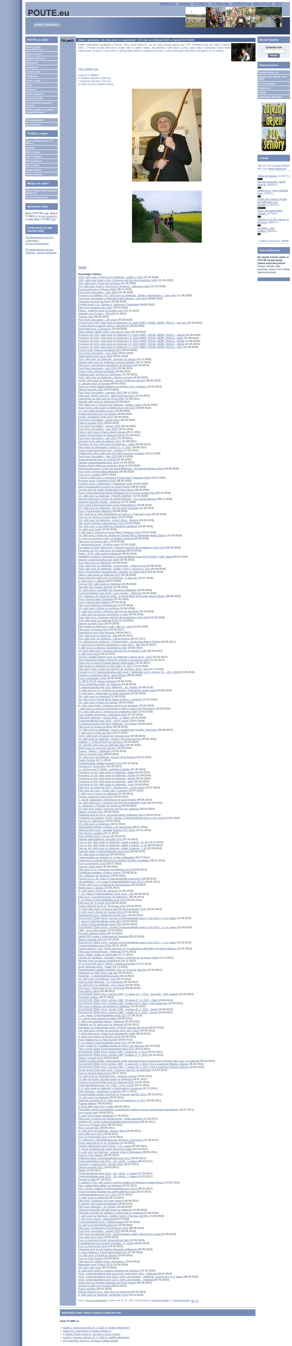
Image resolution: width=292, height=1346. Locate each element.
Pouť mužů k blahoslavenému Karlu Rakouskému (107, 505)
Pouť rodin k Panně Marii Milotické (98, 471)
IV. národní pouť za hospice (94, 383)
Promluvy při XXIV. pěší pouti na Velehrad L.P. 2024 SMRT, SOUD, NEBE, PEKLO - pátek (130, 337)
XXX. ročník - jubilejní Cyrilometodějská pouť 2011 (107, 1188)
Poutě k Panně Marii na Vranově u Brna (101, 435)
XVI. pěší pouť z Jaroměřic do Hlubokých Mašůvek (107, 526)
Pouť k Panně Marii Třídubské (95, 599)
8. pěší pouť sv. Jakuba (91, 580)
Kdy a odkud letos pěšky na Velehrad (99, 1185)
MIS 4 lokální (33, 165)
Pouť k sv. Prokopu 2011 (92, 1124)
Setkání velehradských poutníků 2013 (100, 839)
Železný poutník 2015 (90, 754)
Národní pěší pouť (35, 58)
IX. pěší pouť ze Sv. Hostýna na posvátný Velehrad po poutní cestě (117, 690)
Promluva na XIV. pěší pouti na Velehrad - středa (106, 778)
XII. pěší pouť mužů (89, 529)
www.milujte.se (277, 168)
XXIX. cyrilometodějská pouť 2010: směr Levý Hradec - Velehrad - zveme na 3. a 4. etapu (130, 1276)
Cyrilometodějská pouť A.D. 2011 (97, 1194)
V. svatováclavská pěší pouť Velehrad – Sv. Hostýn (107, 687)
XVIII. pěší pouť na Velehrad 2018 (98, 620)
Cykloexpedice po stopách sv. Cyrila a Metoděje (106, 857)
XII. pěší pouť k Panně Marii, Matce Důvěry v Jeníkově (110, 699)
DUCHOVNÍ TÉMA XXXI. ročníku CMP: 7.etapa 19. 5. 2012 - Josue (117, 1012)
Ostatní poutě (33, 71)
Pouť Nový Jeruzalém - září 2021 (97, 438)
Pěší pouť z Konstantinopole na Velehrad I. (103, 896)
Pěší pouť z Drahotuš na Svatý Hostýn (100, 1200)
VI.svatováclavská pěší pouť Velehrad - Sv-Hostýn (107, 723)
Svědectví (31, 89)
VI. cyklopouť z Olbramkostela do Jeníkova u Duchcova (110, 1139)
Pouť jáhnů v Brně (88, 991)
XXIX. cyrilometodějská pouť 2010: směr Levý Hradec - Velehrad (116, 1279)
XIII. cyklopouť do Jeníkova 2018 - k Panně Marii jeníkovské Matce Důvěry (121, 596)
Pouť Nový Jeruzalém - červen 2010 (99, 1231)
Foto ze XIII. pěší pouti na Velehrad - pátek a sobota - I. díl (112, 848)
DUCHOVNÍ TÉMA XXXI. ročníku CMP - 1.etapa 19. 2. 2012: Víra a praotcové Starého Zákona (133, 1067)
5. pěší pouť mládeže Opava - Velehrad (101, 1021)
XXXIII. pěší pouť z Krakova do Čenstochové (104, 884)
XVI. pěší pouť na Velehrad (94, 696)
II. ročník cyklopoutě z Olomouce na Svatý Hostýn (107, 799)
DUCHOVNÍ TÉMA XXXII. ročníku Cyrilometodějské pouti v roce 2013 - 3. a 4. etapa (127, 927)
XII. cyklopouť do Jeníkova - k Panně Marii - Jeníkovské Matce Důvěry (119, 641)
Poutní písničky (87, 1288)
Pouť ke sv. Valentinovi (91, 820)
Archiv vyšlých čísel (36, 197)
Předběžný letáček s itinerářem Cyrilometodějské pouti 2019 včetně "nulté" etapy (125, 556)
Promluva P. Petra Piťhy (92, 766)
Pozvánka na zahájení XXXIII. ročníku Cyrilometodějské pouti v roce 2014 (121, 817)
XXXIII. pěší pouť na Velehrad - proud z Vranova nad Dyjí (111, 380)
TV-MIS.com (220, 3)
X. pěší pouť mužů (89, 653)
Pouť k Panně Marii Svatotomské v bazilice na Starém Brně (112, 571)
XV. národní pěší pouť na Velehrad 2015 (101, 745)
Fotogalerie (32, 76)
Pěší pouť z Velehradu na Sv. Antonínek (101, 988)
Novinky (30, 147)
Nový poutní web (88, 1112)
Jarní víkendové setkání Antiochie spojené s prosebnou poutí (113, 659)
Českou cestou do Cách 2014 (95, 796)
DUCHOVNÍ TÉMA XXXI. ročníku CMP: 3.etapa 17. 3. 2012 (113, 1054)
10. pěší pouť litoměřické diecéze (97, 1225)
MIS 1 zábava (33, 152)
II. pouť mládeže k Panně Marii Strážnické (102, 1252)
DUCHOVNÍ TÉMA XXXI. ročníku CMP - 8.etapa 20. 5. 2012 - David (118, 1009)
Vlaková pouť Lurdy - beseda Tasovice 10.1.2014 (106, 830)
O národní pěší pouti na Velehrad (97, 1203)
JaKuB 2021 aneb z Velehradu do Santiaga (103, 936)
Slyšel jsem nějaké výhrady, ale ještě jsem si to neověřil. (272, 202)
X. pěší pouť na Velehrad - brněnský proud (103, 1294)
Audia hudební (34, 170)
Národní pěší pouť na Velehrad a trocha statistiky (106, 362)
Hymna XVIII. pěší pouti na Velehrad (99, 584)
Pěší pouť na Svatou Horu (93, 541)
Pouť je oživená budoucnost (94, 1073)
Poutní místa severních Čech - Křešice (100, 450)
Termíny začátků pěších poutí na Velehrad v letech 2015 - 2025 (115, 656)
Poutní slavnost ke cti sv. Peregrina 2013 (102, 906)
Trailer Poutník (86, 760)
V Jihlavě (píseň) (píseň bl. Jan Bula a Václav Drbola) (91, 1334)
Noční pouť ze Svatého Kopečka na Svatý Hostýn (107, 1282)
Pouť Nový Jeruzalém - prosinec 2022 (100, 392)
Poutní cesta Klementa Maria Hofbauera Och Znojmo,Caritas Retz (116, 492)
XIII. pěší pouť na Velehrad (93, 854)
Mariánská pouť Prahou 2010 (95, 1264)
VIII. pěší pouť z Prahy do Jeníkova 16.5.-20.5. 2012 (108, 1030)
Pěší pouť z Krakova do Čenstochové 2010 (103, 1228)
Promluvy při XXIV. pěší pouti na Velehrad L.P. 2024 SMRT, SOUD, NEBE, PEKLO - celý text (132, 322)
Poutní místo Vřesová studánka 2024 (99, 350)
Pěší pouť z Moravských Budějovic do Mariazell (105, 365)
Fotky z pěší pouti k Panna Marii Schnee (101, 432)
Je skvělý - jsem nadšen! (266, 230)
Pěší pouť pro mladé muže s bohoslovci (101, 1261)
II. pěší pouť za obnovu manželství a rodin (102, 647)
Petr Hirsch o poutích (90, 833)
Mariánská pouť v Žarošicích (94, 328)
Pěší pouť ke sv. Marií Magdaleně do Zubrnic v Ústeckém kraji (114, 514)
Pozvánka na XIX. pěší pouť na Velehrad (102, 550)
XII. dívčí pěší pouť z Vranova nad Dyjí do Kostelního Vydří (112, 802)
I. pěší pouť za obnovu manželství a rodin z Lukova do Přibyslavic (116, 708)
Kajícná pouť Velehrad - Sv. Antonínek (100, 981)
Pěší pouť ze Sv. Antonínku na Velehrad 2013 (104, 869)
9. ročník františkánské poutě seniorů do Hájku (105, 1149)
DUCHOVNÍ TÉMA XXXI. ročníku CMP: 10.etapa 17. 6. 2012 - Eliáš (117, 1000)
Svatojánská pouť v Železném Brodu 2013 (102, 915)
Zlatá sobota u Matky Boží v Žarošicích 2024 (104, 331)
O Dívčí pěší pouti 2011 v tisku (96, 1106)
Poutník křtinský (87, 1103)
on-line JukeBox (267, 83)
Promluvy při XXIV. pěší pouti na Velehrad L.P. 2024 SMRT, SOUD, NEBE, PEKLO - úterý (130, 347)
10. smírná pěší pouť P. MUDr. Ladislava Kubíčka (107, 963)
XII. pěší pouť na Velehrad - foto (96, 978)
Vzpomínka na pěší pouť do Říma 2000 (101, 398)
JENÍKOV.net (241, 3)
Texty (29, 85)
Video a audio (33, 80)
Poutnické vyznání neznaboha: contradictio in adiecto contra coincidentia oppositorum (128, 1109)
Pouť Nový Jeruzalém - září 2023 (97, 368)
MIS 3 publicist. (34, 161)
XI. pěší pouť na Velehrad (93, 1197)
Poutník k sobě (87, 1179)
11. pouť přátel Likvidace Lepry (96, 410)
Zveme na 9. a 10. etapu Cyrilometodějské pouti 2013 (109, 878)
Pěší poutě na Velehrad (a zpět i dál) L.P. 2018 (105, 626)
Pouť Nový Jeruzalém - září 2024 (97, 319)
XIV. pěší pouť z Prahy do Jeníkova (98, 608)
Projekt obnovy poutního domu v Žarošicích (103, 325)
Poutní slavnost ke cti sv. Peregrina (98, 1142)
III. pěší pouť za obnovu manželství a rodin (103, 614)
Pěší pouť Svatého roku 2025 (95, 307)
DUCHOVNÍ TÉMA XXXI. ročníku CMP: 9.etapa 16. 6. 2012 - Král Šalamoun (122, 1003)
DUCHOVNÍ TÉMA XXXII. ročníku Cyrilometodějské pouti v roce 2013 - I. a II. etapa (127, 942)
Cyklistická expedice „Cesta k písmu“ (99, 872)
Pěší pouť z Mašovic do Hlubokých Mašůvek (104, 1006)
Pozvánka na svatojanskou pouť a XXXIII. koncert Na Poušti (113, 1027)
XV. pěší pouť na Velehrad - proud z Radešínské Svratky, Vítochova (117, 729)
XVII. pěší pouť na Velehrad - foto (97, 635)
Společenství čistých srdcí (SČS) (272, 78)
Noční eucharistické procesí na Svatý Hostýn (104, 486)
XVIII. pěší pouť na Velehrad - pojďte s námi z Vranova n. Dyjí (114, 568)
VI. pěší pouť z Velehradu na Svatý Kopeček (104, 693)
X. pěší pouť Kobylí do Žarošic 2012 (99, 1036)
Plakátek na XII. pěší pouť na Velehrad (100, 1024)
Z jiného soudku (34, 98)
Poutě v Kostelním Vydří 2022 (95, 416)
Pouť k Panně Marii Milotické (95, 511)
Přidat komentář (181, 1300)
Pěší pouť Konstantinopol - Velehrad (99, 951)
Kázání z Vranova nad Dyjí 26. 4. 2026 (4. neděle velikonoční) (96, 1327)
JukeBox (184, 3)
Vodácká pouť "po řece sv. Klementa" (99, 374)
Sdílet (82, 267)
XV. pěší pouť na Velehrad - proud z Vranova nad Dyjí (109, 738)
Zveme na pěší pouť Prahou (95, 1285)
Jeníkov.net (264, 88)
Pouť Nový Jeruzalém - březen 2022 (99, 426)
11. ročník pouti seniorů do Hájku (97, 1018)
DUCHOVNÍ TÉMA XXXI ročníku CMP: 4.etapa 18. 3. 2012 (112, 1051)
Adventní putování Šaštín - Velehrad (99, 501)
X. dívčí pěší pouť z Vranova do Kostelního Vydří (106, 1033)
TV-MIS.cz (201, 3)
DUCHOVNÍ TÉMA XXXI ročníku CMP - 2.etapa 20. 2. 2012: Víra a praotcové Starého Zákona (133, 1063)
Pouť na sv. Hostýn (89, 474)
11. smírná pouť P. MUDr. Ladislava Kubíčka (104, 769)
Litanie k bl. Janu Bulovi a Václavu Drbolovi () (87, 1331)
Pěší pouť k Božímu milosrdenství (97, 605)
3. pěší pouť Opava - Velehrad (96, 1218)
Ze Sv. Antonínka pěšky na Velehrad (99, 684)
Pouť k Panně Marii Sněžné (94, 602)
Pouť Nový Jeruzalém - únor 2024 (98, 353)
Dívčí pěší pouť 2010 (90, 1237)
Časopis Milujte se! (268, 72)
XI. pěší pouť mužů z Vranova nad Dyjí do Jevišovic (108, 611)
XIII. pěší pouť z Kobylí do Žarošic (98, 702)
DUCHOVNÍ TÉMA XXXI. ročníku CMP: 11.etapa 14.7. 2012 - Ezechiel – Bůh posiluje (128, 994)
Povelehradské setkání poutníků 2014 (100, 763)
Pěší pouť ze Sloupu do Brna (95, 726)
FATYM (262, 92)
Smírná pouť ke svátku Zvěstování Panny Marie (106, 489)
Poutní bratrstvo (34, 94)
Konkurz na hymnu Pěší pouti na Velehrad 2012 (106, 1082)
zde (46, 213)
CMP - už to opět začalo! (93, 930)
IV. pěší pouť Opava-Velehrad (95, 1115)
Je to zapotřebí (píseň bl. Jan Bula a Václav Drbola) (90, 1340)
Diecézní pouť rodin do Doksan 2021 (99, 441)
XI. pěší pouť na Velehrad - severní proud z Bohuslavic (110, 1152)
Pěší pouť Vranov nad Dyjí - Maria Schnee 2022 (106, 395)
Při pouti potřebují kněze (92, 933)
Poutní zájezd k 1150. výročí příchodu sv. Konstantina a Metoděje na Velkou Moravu (127, 948)
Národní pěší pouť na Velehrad (96, 401)
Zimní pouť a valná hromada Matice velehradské (106, 662)
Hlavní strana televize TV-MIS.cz (39, 142)
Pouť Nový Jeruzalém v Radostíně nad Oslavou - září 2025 (112, 298)
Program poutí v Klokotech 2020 (97, 480)
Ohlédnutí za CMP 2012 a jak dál (97, 972)
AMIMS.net (168, 3)
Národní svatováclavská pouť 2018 (98, 559)
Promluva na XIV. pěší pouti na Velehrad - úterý (105, 781)
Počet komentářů (160, 1300)
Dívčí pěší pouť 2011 (90, 1133)
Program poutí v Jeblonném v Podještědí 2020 (105, 483)
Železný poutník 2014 (90, 811)
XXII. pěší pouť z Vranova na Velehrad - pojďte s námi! (110, 404)
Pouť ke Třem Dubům (90, 1155)
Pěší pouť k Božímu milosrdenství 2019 (101, 523)
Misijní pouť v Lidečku (91, 887)
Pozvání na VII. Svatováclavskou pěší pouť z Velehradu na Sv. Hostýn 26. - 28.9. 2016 (128, 672)
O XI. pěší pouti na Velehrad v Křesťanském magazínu (110, 1088)
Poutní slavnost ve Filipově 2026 (97, 289)
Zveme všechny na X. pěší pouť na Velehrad (104, 1291)
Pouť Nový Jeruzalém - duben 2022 (99, 419)
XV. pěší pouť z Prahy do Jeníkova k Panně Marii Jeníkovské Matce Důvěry (122, 535)
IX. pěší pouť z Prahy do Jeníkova (98, 890)
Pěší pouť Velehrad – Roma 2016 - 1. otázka (104, 717)
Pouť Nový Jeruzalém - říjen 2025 (97, 292)
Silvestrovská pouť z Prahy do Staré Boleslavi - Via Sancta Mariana (117, 498)
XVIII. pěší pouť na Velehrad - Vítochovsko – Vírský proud (112, 565)
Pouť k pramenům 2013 (92, 863)
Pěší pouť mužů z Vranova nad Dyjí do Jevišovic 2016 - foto (113, 669)
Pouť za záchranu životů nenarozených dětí (104, 1240)
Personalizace (33, 124)
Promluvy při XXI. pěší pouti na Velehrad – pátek (106, 444)
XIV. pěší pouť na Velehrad (94, 824)
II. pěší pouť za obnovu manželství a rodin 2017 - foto (109, 644)
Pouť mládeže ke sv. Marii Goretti (97, 1039)
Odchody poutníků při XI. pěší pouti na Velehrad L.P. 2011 (112, 1100)
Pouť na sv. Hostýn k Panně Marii (97, 517)
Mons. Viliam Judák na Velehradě (97, 954)
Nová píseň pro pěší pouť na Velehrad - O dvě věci (107, 577)
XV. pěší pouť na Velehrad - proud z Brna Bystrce (107, 757)
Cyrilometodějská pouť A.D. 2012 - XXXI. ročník (106, 1085)
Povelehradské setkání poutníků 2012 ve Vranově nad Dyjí (112, 969)
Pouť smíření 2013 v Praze (94, 836)
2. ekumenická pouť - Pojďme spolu (99, 544)
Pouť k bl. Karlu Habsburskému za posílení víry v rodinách (112, 386)
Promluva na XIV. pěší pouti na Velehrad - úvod (105, 784)
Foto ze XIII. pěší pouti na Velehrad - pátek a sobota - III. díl (113, 842)
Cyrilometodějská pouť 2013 (94, 945)
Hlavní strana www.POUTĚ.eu (34, 48)
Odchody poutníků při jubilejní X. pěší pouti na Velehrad (111, 1212)
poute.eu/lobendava (36, 243)
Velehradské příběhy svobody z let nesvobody (105, 827)
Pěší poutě (32, 63)
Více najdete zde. (88, 68)
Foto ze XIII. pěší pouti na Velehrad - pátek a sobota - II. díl (112, 845)
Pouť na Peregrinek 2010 (92, 1246)
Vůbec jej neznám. (268, 176)
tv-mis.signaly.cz (47, 216)
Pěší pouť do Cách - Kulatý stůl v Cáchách (103, 790)
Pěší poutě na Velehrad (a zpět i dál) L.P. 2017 (105, 666)
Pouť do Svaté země (90, 866)
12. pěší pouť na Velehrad (93, 1097)
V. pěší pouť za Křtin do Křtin (95, 732)
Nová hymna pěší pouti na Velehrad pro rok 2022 (106, 407)
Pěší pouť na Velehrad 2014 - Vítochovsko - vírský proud (111, 787)
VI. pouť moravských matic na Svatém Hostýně (105, 538)
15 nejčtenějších (34, 120)
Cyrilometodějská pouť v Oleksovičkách (101, 1221)
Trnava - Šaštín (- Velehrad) (94, 751)
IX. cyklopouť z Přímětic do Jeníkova (99, 805)
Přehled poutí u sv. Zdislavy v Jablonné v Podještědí (108, 304)
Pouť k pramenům (88, 1127)
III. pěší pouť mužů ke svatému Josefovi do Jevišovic (109, 1270)
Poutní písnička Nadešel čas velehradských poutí (106, 1191)
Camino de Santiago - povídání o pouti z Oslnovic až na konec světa (118, 957)
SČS (278, 3)
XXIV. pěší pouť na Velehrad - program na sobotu (107, 359)
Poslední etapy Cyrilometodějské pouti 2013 (104, 851)
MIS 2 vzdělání (33, 156)
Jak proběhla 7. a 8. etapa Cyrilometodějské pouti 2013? (111, 881)
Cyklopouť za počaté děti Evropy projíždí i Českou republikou (113, 860)
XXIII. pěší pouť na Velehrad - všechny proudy (105, 377)
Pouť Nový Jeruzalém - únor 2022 (98, 429)
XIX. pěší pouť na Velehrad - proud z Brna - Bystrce (108, 520)
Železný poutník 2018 (90, 623)
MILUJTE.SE (262, 3)
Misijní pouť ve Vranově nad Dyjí (97, 748)
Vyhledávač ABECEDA (270, 97)
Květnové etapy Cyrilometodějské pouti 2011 (104, 1158)
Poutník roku (85, 316)
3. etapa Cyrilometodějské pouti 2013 (100, 924)
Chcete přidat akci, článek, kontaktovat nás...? (40, 111)
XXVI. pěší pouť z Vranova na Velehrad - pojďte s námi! (110, 277)
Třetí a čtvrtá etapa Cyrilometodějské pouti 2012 (106, 1048)
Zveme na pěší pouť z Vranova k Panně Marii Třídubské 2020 (114, 477)
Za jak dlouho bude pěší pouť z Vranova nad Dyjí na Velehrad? (114, 1070)
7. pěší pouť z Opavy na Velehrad (97, 793)
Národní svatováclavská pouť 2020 (98, 462)
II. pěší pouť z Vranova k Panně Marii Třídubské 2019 (109, 532)
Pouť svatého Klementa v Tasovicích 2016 (102, 714)
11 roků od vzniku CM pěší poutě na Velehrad (105, 1079)
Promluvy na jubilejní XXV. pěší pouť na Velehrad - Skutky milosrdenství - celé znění (127, 295)
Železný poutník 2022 (90, 422)
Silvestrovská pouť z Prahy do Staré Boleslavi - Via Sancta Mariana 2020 (120, 468)
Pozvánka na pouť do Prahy (94, 301)
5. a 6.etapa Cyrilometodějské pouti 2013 (102, 899)
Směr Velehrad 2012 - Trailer (95, 966)
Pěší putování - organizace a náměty (99, 1091)
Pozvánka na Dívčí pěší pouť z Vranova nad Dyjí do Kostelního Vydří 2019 (121, 547)
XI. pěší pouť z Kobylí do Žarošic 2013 (100, 912)
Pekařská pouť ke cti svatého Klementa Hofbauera (107, 1249)
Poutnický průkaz (88, 997)
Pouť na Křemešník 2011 (92, 1136)
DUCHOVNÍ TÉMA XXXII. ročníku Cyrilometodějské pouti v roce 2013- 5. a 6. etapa (127, 918)
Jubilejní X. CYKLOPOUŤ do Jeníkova (100, 741)
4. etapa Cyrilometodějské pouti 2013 (100, 921)
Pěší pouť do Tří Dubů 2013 (94, 902)
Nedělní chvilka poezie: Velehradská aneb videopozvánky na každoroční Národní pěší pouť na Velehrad (139, 1060)
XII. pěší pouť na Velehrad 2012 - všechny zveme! (107, 1076)
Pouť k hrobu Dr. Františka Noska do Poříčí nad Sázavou (111, 1045)
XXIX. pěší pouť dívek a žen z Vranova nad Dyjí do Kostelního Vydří (117, 280)
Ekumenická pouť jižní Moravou (96, 632)
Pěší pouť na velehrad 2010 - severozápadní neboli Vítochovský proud (119, 1234)
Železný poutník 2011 (90, 1167)
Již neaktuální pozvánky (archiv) (39, 104)
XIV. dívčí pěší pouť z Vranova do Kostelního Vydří (107, 711)
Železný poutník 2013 (90, 939)
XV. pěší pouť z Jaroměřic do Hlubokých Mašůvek (107, 590)
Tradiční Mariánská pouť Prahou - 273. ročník (104, 1146)
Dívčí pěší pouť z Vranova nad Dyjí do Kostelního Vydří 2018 (113, 617)
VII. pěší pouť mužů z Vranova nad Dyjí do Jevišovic (108, 808)
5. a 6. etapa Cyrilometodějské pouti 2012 (102, 1042)
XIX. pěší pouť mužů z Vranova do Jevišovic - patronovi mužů (114, 286)
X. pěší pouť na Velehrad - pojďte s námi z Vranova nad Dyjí (113, 1215)
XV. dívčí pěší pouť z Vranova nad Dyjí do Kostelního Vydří (112, 650)
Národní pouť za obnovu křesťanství (99, 960)
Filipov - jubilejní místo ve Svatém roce (100, 310)
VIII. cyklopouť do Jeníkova (94, 875)
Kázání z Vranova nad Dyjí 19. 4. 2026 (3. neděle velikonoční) (96, 1337)
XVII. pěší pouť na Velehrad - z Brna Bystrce (104, 638)
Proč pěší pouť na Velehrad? (95, 562)
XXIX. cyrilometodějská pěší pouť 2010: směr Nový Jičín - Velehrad (117, 1273)
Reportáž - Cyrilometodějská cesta (98, 975)
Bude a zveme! (34, 54)
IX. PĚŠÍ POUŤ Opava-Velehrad (97, 681)
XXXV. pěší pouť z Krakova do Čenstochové (104, 735)
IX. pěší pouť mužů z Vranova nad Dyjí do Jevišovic (108, 705)
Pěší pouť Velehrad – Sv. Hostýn (97, 1206)
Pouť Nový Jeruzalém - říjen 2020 (97, 456)
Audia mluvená (34, 174)
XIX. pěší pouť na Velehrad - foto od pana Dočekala (108, 508)
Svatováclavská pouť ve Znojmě (97, 459)
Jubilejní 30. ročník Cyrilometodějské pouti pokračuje (109, 1121)
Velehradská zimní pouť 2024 (95, 356)
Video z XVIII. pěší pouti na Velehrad (99, 553)
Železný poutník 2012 (90, 1057)
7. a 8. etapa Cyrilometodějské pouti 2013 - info (105, 893)
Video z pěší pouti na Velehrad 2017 (99, 574)
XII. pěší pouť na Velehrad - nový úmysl (101, 985)
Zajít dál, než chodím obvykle (95, 587)
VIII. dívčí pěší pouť (89, 1267)
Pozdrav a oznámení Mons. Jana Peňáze (102, 675)
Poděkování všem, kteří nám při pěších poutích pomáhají (111, 453)
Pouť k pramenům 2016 (92, 678)
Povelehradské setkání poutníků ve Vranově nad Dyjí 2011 (112, 1094)
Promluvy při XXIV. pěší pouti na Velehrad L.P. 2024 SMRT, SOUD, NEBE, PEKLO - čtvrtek (131, 340)
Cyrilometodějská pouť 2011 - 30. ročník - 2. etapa (107, 1173)
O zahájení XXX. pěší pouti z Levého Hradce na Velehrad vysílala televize (121, 1182)
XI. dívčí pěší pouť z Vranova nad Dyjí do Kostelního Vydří (112, 909)
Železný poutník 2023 (90, 389)
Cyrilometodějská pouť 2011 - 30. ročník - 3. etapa (107, 1161)
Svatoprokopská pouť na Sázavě (97, 413)
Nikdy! (81, 1170)
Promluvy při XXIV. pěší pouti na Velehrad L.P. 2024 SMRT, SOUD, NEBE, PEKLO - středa (131, 344)
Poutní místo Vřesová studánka (96, 371)
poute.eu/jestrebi (47, 252)
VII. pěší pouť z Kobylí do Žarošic (97, 1255)
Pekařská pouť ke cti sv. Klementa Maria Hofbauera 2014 (111, 814)
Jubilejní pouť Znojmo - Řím (94, 313)
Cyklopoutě (32, 67)
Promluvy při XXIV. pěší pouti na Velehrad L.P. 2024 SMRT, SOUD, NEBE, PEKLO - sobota (131, 334)
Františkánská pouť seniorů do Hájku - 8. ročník (106, 1243)
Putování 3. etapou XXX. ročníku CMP (100, 1164)
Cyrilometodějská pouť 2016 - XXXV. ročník (103, 720)
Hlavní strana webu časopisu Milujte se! (41, 191)
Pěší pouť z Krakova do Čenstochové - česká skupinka (110, 1118)
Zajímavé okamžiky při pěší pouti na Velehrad (104, 1209)
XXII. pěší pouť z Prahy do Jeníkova (99, 283)
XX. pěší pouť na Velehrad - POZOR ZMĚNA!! (105, 495)
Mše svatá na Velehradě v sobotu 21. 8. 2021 (104, 447)
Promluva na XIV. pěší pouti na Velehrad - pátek (106, 772)
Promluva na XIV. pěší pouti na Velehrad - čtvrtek (106, 775)
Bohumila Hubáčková (96, 1300)
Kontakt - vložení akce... (47, 24)
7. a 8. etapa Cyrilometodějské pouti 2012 (102, 1015)
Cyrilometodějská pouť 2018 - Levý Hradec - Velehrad (109, 593)
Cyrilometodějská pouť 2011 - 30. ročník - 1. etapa (107, 1176)
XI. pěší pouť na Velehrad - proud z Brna (101, 1130)
